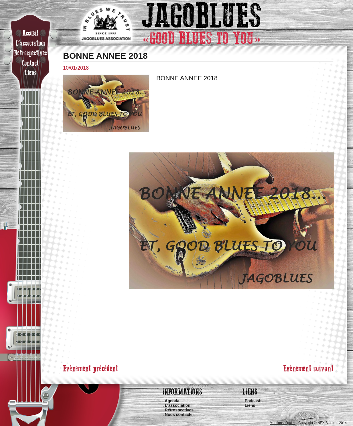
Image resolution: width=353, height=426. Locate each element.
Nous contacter (179, 414)
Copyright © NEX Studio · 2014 (322, 423)
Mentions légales (282, 423)
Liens (250, 405)
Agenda (172, 400)
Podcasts (254, 400)
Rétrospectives (179, 410)
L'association (177, 405)
